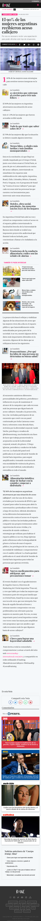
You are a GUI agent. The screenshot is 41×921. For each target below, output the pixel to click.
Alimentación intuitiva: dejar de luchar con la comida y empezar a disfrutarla (22, 482)
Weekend (26, 905)
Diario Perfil (13, 902)
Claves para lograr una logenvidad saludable (22, 639)
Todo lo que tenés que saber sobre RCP (24, 127)
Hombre (17, 905)
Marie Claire (32, 902)
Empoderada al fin (12, 866)
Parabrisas (34, 905)
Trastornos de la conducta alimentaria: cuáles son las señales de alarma (24, 253)
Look (22, 908)
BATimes (27, 911)
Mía (33, 908)
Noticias (22, 902)
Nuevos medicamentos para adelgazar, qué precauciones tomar (24, 573)
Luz (28, 908)
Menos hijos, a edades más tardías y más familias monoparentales (24, 148)
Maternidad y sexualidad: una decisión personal (21, 875)
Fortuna (9, 905)
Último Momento (9, 9)
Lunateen (18, 911)
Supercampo (14, 908)
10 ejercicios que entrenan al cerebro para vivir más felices (23, 95)
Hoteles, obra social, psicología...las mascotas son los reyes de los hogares (24, 206)
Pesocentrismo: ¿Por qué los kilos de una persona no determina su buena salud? (24, 354)
